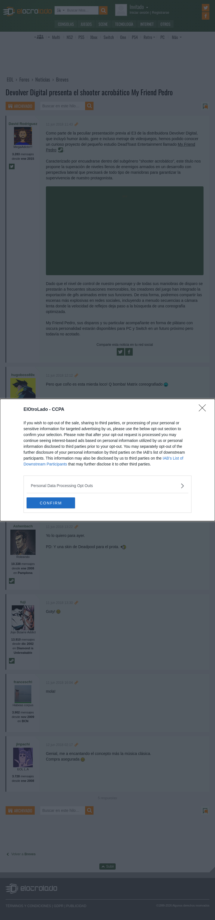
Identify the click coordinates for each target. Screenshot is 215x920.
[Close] (204, 409)
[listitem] (107, 486)
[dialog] (107, 460)
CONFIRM (53, 502)
